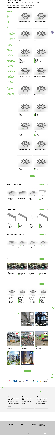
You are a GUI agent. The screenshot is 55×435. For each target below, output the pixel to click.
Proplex (8, 21)
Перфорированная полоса (11, 77)
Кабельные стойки (10, 74)
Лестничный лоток (9, 49)
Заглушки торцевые (10, 66)
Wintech (8, 27)
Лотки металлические (10, 60)
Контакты (37, 2)
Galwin (8, 18)
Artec (8, 12)
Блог (34, 2)
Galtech (8, 17)
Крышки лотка (10, 45)
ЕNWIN (8, 28)
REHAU (8, 22)
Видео (32, 2)
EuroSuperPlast (9, 14)
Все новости (41, 400)
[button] (47, 189)
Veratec (8, 25)
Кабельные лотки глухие (11, 67)
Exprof (8, 15)
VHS (7, 26)
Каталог (17, 2)
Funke (8, 16)
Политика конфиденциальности (42, 430)
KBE (7, 20)
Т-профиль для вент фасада (11, 95)
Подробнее (41, 189)
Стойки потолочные (10, 82)
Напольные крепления (11, 76)
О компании (21, 2)
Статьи (30, 2)
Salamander (9, 23)
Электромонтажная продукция (11, 30)
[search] (41, 2)
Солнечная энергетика (10, 99)
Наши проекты (26, 2)
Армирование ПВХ (9, 11)
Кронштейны (9, 75)
